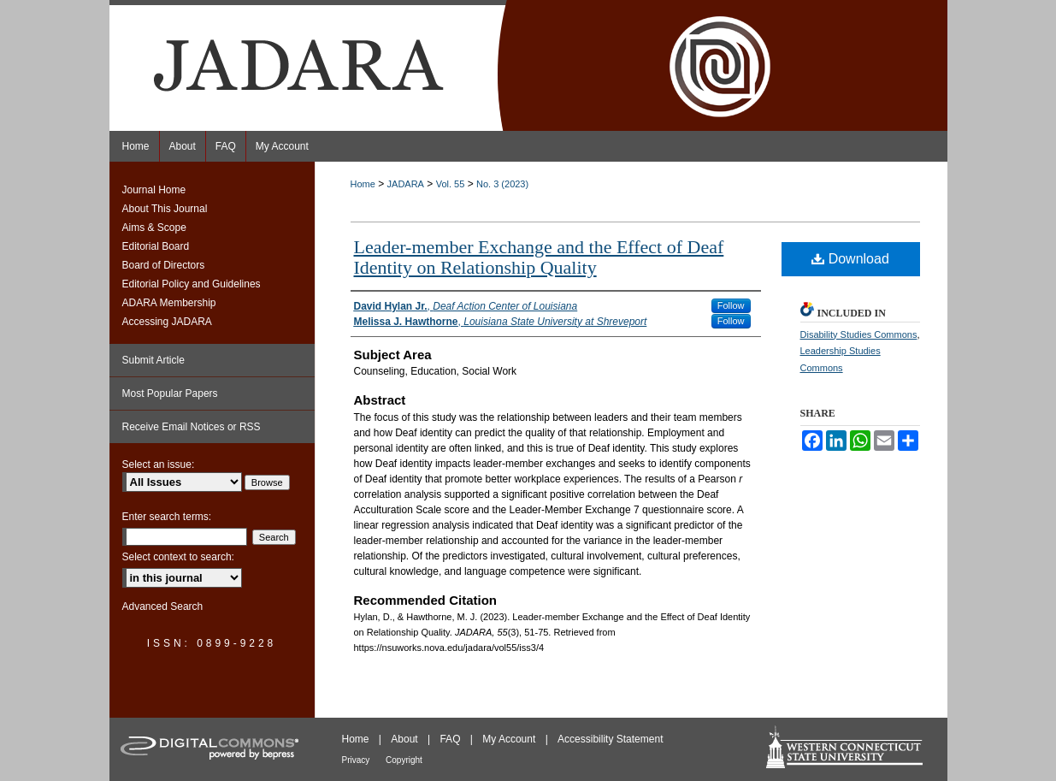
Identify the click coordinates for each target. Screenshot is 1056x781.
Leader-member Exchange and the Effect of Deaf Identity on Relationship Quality (539, 257)
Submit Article (153, 360)
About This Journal (165, 209)
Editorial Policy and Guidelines (191, 284)
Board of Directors (163, 265)
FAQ (451, 739)
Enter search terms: (167, 517)
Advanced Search (163, 606)
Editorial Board (156, 246)
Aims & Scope (154, 228)
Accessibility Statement (610, 739)
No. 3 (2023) (502, 184)
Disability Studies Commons (858, 334)
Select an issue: (158, 464)
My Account (510, 739)
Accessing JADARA (167, 322)
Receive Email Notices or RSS (191, 427)
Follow (731, 305)
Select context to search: (178, 557)
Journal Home (154, 190)
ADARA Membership (169, 303)
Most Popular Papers (170, 393)
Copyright (404, 760)
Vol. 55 (450, 184)
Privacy (357, 760)
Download (850, 258)
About (406, 739)
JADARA (405, 184)
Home (363, 184)
